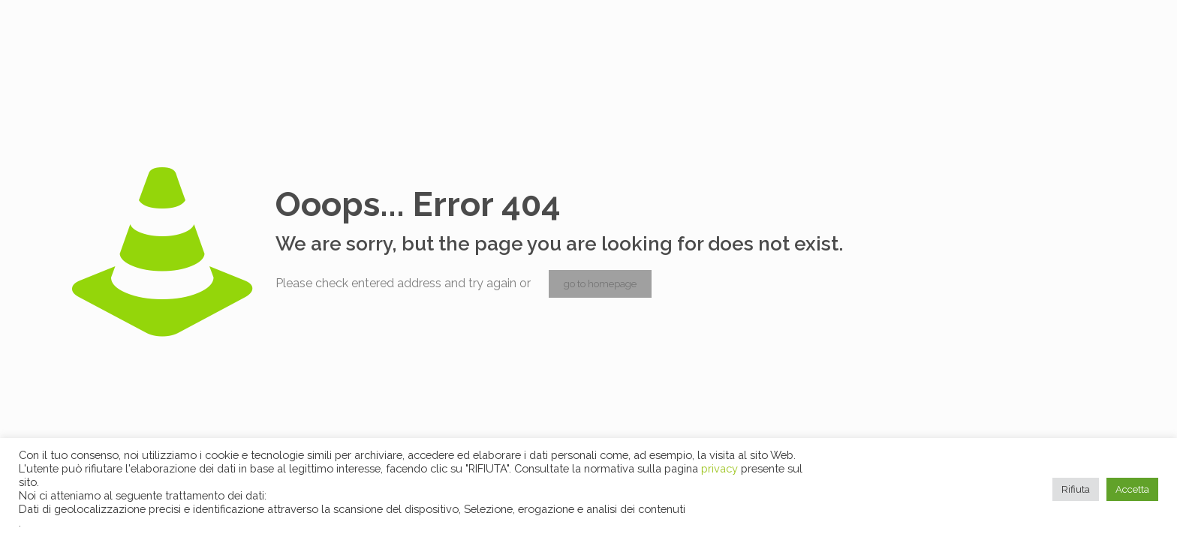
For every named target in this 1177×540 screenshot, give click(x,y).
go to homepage (600, 284)
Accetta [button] (1132, 489)
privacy (721, 468)
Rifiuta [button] (1075, 489)
